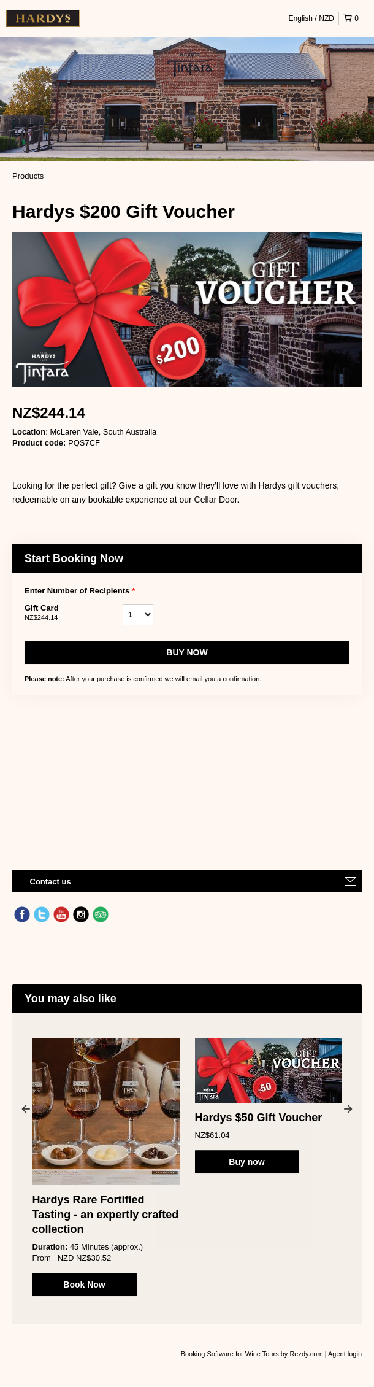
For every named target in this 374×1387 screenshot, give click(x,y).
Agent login (345, 1354)
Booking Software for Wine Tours (231, 1354)
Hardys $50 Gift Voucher (258, 1117)
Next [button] (348, 1108)
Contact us (50, 881)
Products (28, 175)
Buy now (186, 652)
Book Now (84, 1284)
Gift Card (74, 613)
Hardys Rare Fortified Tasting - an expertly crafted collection (105, 1214)
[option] (106, 1167)
